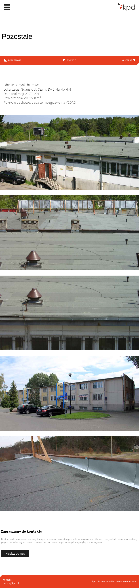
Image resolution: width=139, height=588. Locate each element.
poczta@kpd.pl (11, 583)
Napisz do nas (15, 553)
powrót (70, 60)
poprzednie (14, 60)
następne (127, 60)
